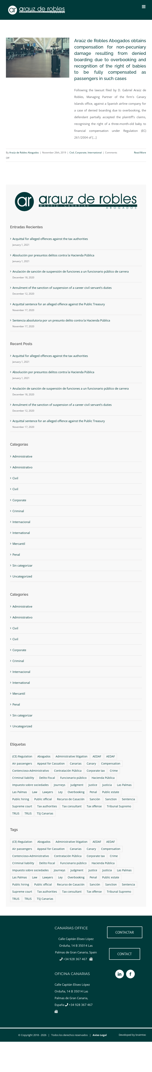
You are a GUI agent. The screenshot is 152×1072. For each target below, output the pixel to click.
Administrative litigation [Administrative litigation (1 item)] (71, 756)
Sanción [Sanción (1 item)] (95, 799)
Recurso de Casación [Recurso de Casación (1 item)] (71, 799)
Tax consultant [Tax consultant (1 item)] (72, 806)
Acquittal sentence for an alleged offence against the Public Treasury (58, 304)
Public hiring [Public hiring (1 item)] (20, 799)
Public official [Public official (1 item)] (43, 799)
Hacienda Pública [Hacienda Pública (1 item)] (103, 778)
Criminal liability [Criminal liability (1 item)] (23, 778)
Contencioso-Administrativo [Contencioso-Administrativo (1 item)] (30, 770)
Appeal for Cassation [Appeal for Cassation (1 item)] (51, 763)
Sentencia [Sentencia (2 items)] (128, 799)
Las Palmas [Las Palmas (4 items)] (124, 785)
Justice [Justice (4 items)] (92, 785)
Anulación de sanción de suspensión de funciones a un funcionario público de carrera (70, 271)
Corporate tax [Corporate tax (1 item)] (96, 770)
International (95, 152)
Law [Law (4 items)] (34, 792)
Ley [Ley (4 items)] (60, 792)
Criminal (18, 511)
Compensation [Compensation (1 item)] (110, 763)
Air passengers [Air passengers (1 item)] (22, 763)
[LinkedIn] (119, 974)
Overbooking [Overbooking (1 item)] (76, 792)
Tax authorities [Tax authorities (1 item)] (47, 806)
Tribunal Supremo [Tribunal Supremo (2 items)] (119, 806)
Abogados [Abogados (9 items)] (43, 756)
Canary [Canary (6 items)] (91, 763)
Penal (16, 554)
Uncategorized (22, 576)
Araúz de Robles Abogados (24, 152)
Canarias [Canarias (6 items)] (76, 763)
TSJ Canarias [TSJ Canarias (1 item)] (45, 813)
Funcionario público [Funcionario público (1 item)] (73, 778)
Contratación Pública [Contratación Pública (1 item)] (68, 770)
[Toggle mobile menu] (144, 7)
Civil (71, 152)
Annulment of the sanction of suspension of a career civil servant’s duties (62, 288)
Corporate (80, 152)
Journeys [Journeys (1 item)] (59, 785)
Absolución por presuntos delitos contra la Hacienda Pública (53, 255)
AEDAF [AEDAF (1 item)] (97, 756)
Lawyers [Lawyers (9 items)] (47, 792)
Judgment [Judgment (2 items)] (76, 785)
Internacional (21, 522)
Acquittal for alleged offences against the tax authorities (50, 239)
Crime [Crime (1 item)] (114, 770)
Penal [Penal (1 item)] (93, 792)
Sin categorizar (22, 565)
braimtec (141, 1035)
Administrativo (22, 467)
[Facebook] (130, 974)
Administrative (22, 456)
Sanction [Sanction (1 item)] (111, 799)
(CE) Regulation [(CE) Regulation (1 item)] (22, 756)
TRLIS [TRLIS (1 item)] (15, 813)
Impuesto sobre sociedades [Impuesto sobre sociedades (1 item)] (30, 785)
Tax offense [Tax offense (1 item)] (94, 806)
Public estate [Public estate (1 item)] (110, 792)
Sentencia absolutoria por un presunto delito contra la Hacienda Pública (61, 320)
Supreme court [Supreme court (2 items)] (22, 806)
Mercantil (18, 544)
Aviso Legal (100, 1035)
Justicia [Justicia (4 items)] (107, 785)
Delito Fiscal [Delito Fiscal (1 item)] (47, 778)
